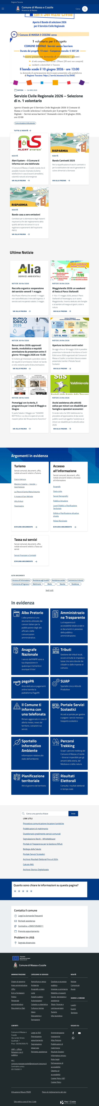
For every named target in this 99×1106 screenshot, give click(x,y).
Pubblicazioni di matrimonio (57, 1046)
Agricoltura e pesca (38, 981)
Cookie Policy (56, 1082)
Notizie (73, 981)
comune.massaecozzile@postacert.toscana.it (29, 1063)
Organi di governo (18, 981)
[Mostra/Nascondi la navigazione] (2, 8)
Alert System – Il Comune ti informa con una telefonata (25, 162)
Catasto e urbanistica (39, 1004)
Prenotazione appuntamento (37, 1038)
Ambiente (35, 985)
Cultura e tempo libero (37, 1010)
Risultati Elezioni (57, 1051)
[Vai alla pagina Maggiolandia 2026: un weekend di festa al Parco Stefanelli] (61, 310)
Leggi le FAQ (36, 1032)
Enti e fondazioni (17, 992)
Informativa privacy (58, 1055)
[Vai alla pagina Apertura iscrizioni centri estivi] (61, 367)
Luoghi (73, 1005)
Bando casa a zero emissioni (26, 214)
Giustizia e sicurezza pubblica (58, 983)
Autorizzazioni (36, 1000)
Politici (13, 996)
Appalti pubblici (37, 996)
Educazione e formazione (36, 1017)
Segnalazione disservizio (36, 1046)
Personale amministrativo (17, 1002)
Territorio (74, 1012)
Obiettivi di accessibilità (55, 1072)
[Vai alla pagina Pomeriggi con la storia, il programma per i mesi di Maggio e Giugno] (20, 427)
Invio (73, 813)
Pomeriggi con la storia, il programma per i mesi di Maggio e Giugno (29, 406)
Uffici (13, 989)
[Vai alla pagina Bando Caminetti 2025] (60, 179)
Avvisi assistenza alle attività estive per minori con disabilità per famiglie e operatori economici (69, 406)
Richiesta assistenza (39, 1051)
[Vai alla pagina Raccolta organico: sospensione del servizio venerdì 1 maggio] (20, 310)
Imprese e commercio (59, 989)
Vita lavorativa (56, 1015)
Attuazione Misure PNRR (21, 1092)
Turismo (54, 1012)
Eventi (73, 1008)
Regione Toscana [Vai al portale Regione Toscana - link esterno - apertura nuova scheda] (17, 2)
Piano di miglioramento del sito (54, 1092)
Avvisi (73, 989)
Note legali (55, 1059)
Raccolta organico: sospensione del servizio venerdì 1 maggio (28, 290)
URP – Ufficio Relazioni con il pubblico (17, 1052)
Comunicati (75, 985)
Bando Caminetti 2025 (63, 160)
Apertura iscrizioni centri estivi (67, 345)
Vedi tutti (49, 590)
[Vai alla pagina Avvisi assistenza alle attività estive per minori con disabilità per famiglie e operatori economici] (61, 427)
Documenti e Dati (18, 1008)
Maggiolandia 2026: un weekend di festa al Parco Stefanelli (68, 290)
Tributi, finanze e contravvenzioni (57, 1006)
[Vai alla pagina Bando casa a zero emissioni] (20, 233)
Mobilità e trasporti (58, 992)
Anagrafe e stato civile (37, 991)
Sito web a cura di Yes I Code (25, 1101)
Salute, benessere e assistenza (58, 998)
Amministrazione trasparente (57, 1034)
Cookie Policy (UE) (58, 1078)
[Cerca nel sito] (85, 9)
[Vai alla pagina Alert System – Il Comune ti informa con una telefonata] (20, 179)
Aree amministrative (19, 985)
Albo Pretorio (56, 1040)
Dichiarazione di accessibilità (57, 1065)
